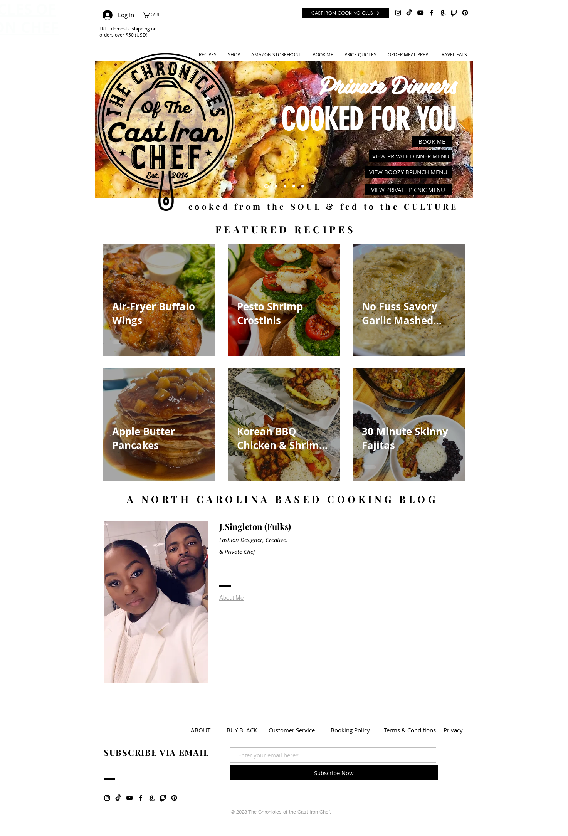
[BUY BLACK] (242, 730)
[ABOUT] (200, 730)
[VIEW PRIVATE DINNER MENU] (410, 156)
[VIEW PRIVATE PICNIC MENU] (408, 189)
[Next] (462, 130)
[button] (155, 15)
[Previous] (106, 130)
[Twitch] (454, 13)
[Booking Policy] (350, 730)
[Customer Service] (292, 730)
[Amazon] (443, 13)
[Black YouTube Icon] (420, 13)
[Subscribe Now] (334, 772)
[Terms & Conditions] (410, 730)
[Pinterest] (465, 13)
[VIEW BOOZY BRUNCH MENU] (408, 172)
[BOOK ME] (432, 141)
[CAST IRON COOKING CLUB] (345, 13)
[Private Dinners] (266, 186)
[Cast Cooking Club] (302, 186)
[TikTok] (409, 13)
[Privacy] (452, 730)
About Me (231, 597)
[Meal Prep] (293, 186)
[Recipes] (276, 186)
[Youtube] (285, 186)
